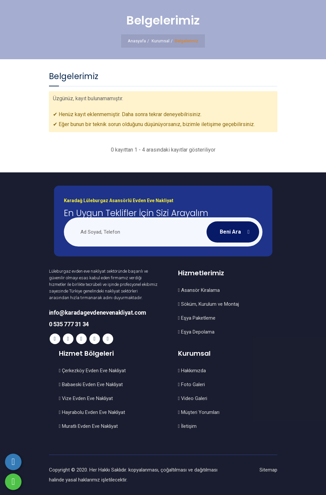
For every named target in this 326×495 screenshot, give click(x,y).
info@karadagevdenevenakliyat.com (97, 312)
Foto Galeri (191, 384)
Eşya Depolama (196, 332)
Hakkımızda (192, 371)
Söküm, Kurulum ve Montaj (208, 304)
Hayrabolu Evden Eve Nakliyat (92, 412)
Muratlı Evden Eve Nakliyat (88, 426)
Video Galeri (192, 398)
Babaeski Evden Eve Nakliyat (91, 384)
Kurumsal (160, 40)
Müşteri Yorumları (198, 412)
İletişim (187, 426)
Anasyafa (137, 40)
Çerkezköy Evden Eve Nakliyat (92, 371)
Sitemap (268, 470)
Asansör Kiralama (199, 290)
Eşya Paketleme (196, 318)
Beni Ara (230, 232)
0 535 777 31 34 (69, 324)
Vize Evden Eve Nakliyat (86, 398)
